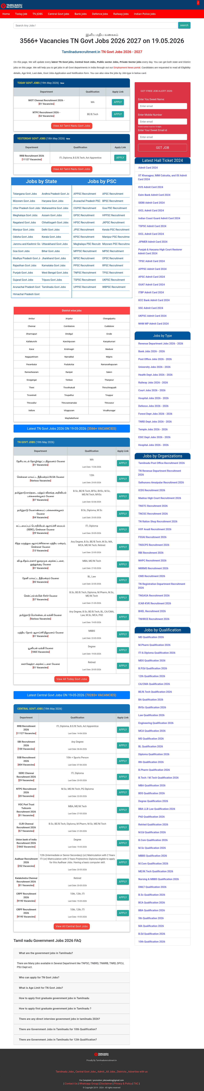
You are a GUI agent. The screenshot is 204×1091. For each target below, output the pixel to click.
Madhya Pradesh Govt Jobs (26, 258)
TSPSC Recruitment (84, 279)
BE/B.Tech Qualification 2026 (155, 691)
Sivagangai (32, 380)
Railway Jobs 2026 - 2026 (153, 382)
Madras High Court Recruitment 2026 (159, 498)
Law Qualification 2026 (151, 715)
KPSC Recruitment (83, 236)
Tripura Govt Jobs (52, 279)
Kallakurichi (31, 341)
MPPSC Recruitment (85, 251)
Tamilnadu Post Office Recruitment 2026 (161, 463)
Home (6, 14)
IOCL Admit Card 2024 (151, 210)
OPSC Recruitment (112, 258)
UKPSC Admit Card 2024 (152, 315)
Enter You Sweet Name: (151, 99)
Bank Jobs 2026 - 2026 (151, 351)
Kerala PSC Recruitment (115, 229)
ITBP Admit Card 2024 (151, 292)
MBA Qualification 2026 (151, 785)
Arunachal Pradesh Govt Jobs (26, 287)
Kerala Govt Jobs (51, 236)
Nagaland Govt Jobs (24, 222)
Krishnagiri (69, 349)
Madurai (109, 349)
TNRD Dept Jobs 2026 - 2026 (155, 421)
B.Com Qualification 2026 (153, 840)
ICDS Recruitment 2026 (151, 490)
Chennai (31, 326)
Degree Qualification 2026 (153, 801)
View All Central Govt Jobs (72, 926)
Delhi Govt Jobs (51, 229)
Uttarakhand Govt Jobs (54, 244)
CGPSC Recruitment (84, 208)
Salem (109, 372)
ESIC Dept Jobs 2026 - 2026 (154, 437)
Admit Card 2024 (148, 167)
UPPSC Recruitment (84, 287)
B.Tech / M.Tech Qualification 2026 (158, 777)
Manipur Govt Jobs (23, 229)
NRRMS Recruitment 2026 (153, 568)
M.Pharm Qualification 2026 (154, 645)
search (184, 25)
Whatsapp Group (88, 1083)
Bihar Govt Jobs (51, 251)
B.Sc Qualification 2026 (151, 894)
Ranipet (69, 372)
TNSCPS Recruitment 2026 (153, 544)
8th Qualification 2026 (151, 762)
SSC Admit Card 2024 (150, 308)
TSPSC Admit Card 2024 (152, 226)
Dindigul (69, 334)
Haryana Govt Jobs (52, 200)
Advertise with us (138, 1071)
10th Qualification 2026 (151, 941)
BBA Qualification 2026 (151, 910)
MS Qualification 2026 (151, 738)
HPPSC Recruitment (113, 215)
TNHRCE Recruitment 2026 (153, 619)
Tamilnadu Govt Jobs (54, 287)
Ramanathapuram (109, 364)
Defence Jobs (100, 14)
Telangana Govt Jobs (25, 193)
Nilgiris (109, 357)
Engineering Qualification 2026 (156, 723)
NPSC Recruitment (84, 258)
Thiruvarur (109, 403)
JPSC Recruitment (83, 229)
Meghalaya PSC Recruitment (86, 244)
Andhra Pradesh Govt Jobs (54, 193)
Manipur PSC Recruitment (115, 236)
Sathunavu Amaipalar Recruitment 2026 (161, 482)
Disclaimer (106, 1083)
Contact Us (71, 1083)
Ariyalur (69, 318)
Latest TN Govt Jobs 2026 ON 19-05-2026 (71, 428)
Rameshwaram (32, 372)
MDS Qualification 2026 (151, 660)
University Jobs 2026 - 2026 (154, 366)
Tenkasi (69, 380)
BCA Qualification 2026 (151, 902)
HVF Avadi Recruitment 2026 (154, 529)
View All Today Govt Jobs (71, 679)
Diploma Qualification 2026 (153, 754)
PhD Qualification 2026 (151, 816)
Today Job (21, 14)
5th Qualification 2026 (151, 918)
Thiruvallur (31, 403)
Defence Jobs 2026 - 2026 (153, 406)
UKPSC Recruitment (113, 279)
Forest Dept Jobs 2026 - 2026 (155, 413)
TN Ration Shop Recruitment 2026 (157, 521)
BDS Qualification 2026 (151, 793)
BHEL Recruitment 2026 (152, 611)
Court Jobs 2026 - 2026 (151, 390)
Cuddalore (109, 326)
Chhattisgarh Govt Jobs (54, 222)
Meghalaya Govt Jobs (25, 215)
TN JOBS (38, 14)
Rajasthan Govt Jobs (24, 265)
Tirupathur (69, 395)
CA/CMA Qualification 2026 (154, 684)
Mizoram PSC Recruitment (115, 244)
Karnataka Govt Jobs (53, 265)
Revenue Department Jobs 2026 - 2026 (160, 343)
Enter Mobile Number (150, 114)
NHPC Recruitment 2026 (152, 560)
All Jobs (110, 1071)
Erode (109, 334)
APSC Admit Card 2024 (151, 276)
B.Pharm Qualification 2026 (154, 769)
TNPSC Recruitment (84, 272)
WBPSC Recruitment (113, 287)
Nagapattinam (31, 357)
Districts (121, 1071)
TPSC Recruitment (112, 272)
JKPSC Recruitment (113, 222)
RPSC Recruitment (112, 265)
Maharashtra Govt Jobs (54, 208)
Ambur (32, 318)
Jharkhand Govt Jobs (54, 258)
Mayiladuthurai (71, 418)
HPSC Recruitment (84, 222)
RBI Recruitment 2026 (151, 552)
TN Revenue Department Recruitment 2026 (159, 472)
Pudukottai (69, 364)
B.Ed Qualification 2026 (151, 933)
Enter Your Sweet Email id (152, 130)
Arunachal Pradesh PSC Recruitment (86, 200)
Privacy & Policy (123, 1083)
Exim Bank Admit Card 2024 (154, 194)
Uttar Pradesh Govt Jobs (26, 208)
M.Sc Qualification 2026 (152, 847)
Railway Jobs (121, 14)
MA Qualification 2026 (151, 926)
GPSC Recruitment (84, 215)
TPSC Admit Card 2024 (151, 261)
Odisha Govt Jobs (23, 236)
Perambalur (31, 364)
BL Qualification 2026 (150, 746)
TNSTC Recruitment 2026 (153, 505)
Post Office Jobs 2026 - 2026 (155, 359)
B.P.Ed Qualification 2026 (152, 668)
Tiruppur (109, 395)
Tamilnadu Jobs (65, 1071)
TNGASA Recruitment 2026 (154, 595)
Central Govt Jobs (86, 1071)
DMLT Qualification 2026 (152, 887)
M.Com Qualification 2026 (153, 863)
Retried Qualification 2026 (153, 824)
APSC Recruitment (112, 193)
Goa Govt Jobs (21, 251)
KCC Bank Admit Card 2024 (154, 300)
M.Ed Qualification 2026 (152, 832)
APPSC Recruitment (84, 193)
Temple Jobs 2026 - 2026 (153, 429)
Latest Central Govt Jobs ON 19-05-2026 (71, 695)
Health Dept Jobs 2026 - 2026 (155, 374)
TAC (136, 1083)
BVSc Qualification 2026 (152, 707)
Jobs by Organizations (162, 456)
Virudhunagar (109, 410)
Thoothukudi (69, 387)
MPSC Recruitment (113, 251)
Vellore (32, 410)
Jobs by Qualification (162, 630)
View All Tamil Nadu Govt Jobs (71, 125)
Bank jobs (81, 14)
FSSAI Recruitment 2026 (152, 537)
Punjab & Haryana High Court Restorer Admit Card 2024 (160, 251)
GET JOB (162, 148)
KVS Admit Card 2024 (150, 187)
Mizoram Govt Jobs (24, 200)
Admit (101, 1071)
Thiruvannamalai (69, 403)
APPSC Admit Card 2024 (152, 269)
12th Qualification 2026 (151, 676)
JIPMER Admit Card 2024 (152, 241)
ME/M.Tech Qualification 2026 (155, 871)
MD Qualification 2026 (151, 637)
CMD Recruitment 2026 (151, 576)
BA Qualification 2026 (150, 699)
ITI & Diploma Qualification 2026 (156, 652)
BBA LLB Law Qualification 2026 (156, 808)
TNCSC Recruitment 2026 (153, 513)
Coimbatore (69, 326)
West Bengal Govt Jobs (54, 272)
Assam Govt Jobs (52, 215)
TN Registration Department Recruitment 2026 (161, 585)
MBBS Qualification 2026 (152, 855)
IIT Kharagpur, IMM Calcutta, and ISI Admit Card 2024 (162, 177)
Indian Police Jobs (145, 14)
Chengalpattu (109, 318)
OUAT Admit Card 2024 (151, 284)
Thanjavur (109, 380)
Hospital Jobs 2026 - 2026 (153, 398)
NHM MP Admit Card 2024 (153, 323)
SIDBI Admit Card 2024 (151, 202)
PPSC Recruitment (83, 265)
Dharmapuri (31, 334)
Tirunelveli (31, 395)
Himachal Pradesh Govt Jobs (26, 294)
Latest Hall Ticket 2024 (162, 160)
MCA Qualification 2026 (152, 730)
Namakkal (69, 357)
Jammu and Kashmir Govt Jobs (26, 244)
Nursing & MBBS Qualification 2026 (158, 879)
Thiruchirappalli (109, 387)
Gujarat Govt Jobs (23, 279)
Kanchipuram (69, 341)
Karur (31, 349)
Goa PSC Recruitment (114, 208)
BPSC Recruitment (112, 200)
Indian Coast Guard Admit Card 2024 (159, 218)
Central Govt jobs (58, 14)
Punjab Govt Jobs (23, 272)
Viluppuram (69, 410)
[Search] (96, 25)
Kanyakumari (109, 341)
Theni (31, 387)
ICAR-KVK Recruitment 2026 (154, 603)
